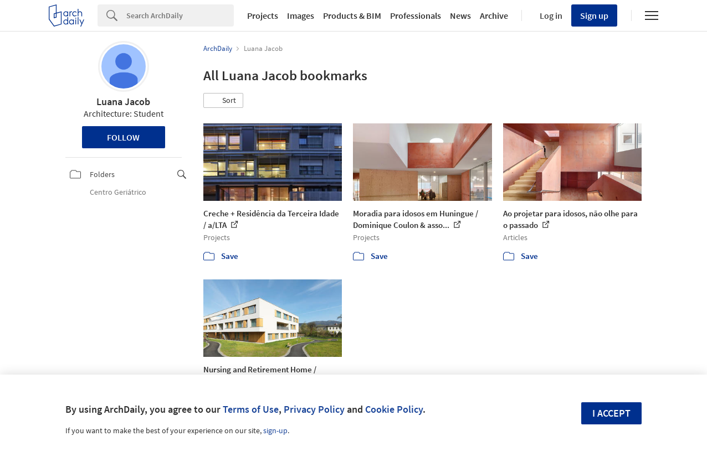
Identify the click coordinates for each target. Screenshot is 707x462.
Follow (123, 137)
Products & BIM (352, 15)
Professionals (415, 15)
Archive (494, 15)
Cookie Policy (394, 409)
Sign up (594, 15)
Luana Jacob (123, 101)
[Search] (180, 15)
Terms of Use (251, 409)
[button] (223, 100)
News (460, 15)
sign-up (275, 430)
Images (300, 15)
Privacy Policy (314, 409)
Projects (262, 15)
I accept (611, 413)
